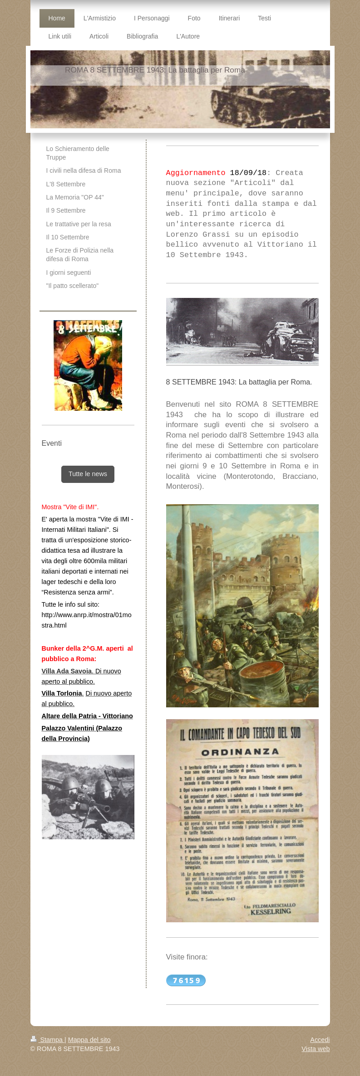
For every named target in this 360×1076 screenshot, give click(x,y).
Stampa (47, 1039)
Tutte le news (88, 473)
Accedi (320, 1039)
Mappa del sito (89, 1039)
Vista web (315, 1048)
